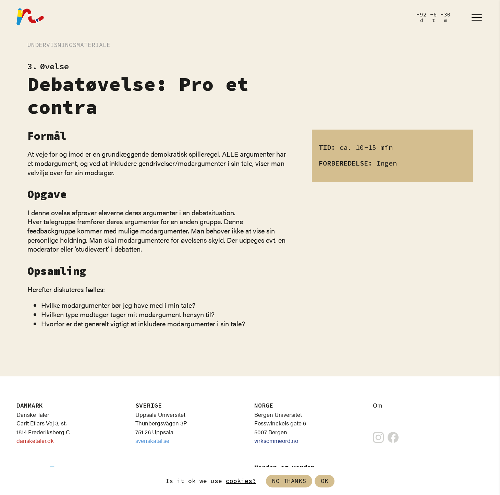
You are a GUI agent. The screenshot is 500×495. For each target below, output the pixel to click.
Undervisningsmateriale (68, 45)
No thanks (289, 481)
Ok (324, 481)
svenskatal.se (152, 440)
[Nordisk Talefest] (30, 17)
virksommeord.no (276, 440)
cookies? (241, 481)
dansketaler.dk (35, 440)
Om (377, 405)
